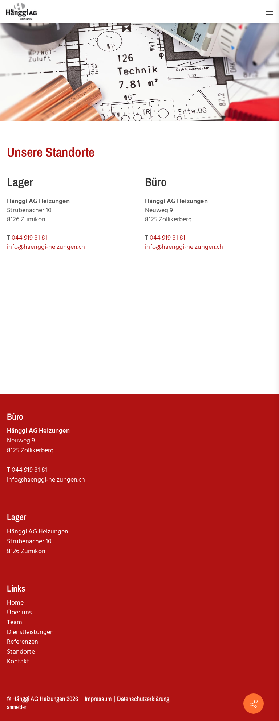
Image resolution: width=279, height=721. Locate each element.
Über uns (19, 612)
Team (14, 622)
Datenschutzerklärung (143, 698)
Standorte (21, 652)
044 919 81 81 (29, 238)
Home (15, 603)
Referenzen (22, 642)
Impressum (98, 698)
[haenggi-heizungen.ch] (21, 12)
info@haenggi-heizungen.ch (46, 247)
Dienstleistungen (30, 632)
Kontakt (18, 661)
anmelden (17, 707)
